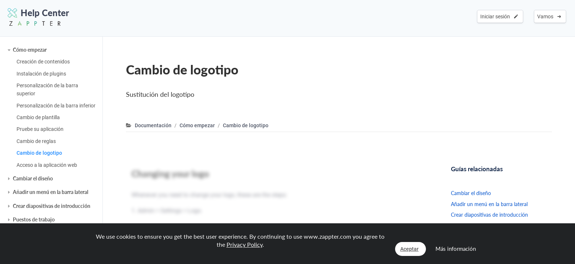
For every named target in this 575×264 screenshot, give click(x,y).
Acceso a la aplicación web (47, 165)
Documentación (153, 125)
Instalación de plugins (41, 74)
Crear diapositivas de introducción (51, 206)
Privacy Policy (245, 244)
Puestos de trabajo (34, 219)
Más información (455, 248)
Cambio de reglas (36, 141)
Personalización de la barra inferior (56, 106)
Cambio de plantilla (38, 117)
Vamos (549, 16)
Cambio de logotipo (39, 153)
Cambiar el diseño (33, 178)
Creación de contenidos (43, 62)
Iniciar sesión (499, 16)
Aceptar (409, 249)
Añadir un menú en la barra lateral (50, 192)
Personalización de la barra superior (47, 89)
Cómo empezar (30, 50)
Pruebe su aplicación (40, 129)
